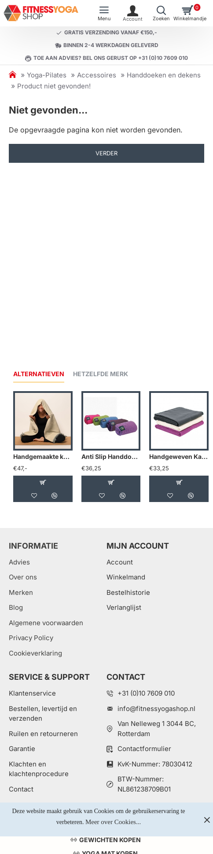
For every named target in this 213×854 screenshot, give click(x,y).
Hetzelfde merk (100, 374)
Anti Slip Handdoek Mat (111, 456)
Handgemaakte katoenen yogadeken (43, 456)
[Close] (207, 820)
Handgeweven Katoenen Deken (179, 456)
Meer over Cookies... (113, 821)
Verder (106, 153)
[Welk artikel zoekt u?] (161, 13)
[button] (42, 482)
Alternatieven (38, 374)
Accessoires (96, 75)
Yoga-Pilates (46, 75)
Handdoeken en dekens (164, 75)
